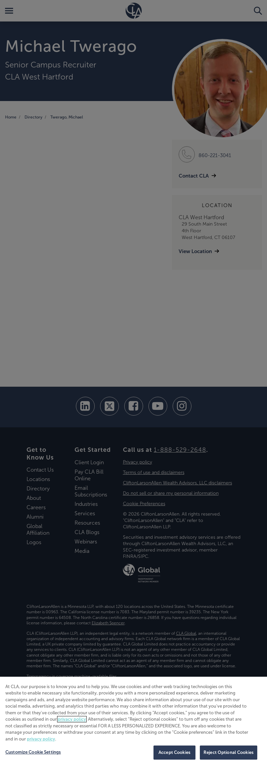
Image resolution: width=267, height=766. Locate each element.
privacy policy (72, 719)
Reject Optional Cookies (229, 752)
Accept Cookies (174, 752)
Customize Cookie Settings (33, 752)
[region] (133, 721)
